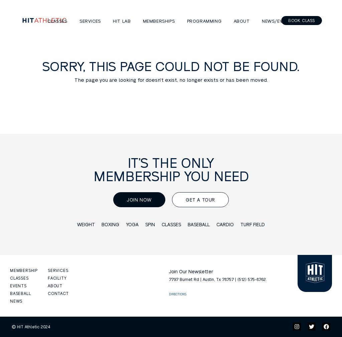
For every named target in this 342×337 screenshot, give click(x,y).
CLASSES (19, 278)
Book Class (301, 20)
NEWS (16, 301)
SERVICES (58, 270)
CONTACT (58, 293)
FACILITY (57, 278)
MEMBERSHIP (24, 270)
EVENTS (18, 285)
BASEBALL (20, 293)
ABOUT (55, 285)
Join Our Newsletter (191, 271)
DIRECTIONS (177, 294)
